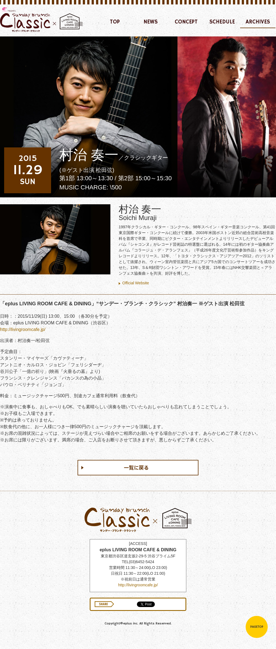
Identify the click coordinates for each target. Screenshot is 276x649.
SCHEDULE (222, 21)
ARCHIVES (258, 21)
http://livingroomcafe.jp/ (23, 329)
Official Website (135, 283)
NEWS (151, 21)
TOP (115, 21)
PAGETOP (256, 627)
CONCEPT (186, 21)
